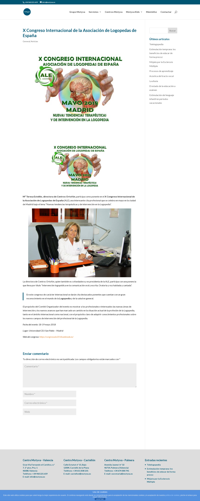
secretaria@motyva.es (122, 473)
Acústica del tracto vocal (161, 76)
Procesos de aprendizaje (161, 71)
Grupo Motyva (77, 12)
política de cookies (172, 495)
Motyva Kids (133, 12)
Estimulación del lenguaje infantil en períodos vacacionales (161, 99)
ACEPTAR (100, 499)
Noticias (34, 41)
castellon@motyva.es (81, 473)
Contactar (166, 12)
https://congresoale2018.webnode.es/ (56, 336)
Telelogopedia (156, 44)
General (26, 41)
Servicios (93, 12)
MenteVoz (151, 12)
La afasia (153, 81)
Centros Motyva (113, 12)
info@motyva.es (37, 476)
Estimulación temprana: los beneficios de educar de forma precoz (162, 53)
